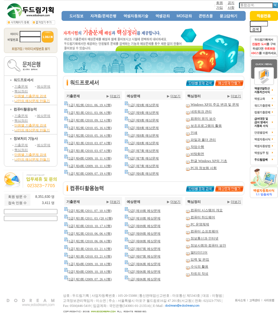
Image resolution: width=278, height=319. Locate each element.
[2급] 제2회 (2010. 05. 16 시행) (89, 136)
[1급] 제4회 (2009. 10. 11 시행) (89, 166)
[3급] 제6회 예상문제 (143, 174)
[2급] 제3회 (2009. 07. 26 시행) (89, 279)
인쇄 (193, 133)
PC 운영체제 (199, 224)
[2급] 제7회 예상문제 (143, 166)
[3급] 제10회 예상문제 (144, 218)
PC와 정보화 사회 (203, 168)
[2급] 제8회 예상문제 (143, 143)
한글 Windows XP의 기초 (208, 161)
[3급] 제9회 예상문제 (143, 120)
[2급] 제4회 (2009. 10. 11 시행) (89, 158)
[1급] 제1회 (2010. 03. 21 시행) (89, 249)
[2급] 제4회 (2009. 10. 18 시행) (89, 272)
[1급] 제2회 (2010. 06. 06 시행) (89, 241)
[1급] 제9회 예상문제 (143, 105)
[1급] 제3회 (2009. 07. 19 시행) (89, 174)
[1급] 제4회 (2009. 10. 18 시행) (89, 264)
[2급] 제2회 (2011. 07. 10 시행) (89, 211)
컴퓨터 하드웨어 (202, 217)
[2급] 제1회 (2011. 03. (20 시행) (90, 218)
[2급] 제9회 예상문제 (143, 113)
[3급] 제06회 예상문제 (144, 272)
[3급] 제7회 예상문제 (143, 158)
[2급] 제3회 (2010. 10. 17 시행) (89, 226)
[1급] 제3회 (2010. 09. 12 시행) (89, 120)
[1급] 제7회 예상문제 (143, 151)
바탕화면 (197, 154)
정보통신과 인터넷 (204, 238)
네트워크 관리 (201, 112)
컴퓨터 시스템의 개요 (206, 210)
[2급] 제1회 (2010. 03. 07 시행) (89, 143)
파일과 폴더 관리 (203, 140)
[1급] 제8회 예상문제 (143, 136)
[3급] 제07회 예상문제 (144, 256)
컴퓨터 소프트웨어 (204, 231)
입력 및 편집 (199, 260)
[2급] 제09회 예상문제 (144, 226)
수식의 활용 (199, 267)
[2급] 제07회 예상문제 (144, 249)
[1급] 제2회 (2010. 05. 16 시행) (89, 128)
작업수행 (197, 147)
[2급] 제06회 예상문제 (144, 264)
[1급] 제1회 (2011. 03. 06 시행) (89, 113)
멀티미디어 (198, 252)
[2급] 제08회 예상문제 (144, 241)
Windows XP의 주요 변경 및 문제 (214, 105)
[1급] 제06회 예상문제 (144, 279)
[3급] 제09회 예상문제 (144, 234)
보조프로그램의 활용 (206, 126)
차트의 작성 (199, 274)
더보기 (115, 96)
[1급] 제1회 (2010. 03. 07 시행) (89, 151)
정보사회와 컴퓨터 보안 (208, 245)
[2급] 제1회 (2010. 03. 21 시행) (89, 256)
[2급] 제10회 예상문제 (144, 211)
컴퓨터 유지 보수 (203, 119)
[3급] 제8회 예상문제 (143, 128)
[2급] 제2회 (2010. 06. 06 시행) (89, 234)
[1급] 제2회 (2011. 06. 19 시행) (89, 105)
